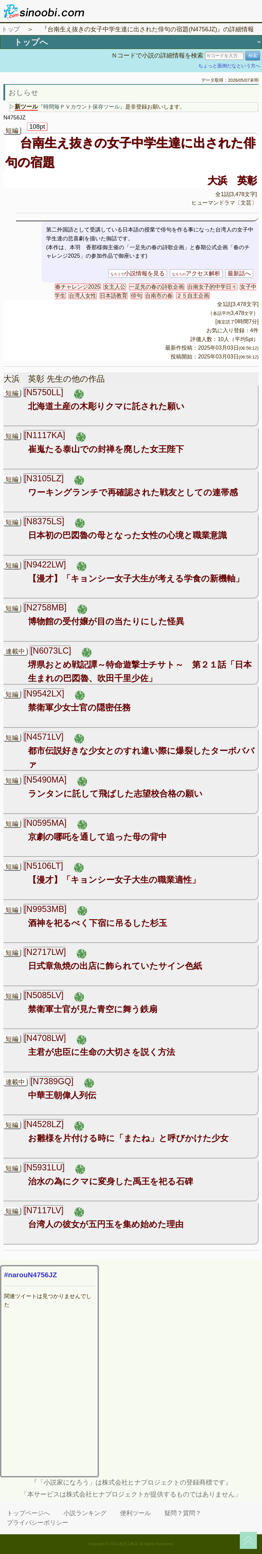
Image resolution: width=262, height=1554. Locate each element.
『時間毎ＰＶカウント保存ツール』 (81, 107)
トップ (10, 29)
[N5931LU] (44, 1167)
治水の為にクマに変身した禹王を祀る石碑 (110, 1181)
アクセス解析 (196, 273)
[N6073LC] (50, 650)
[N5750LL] (43, 392)
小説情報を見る (138, 273)
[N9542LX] (44, 693)
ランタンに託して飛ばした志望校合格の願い (115, 793)
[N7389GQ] (51, 1081)
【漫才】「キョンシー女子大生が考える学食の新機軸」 (136, 578)
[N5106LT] (43, 865)
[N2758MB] (45, 607)
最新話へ (239, 273)
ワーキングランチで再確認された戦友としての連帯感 (133, 492)
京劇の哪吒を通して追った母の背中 (97, 837)
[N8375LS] (44, 521)
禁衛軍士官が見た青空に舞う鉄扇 (92, 1009)
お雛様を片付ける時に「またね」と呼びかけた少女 (128, 1138)
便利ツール (135, 1513)
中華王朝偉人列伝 (62, 1095)
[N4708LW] (45, 1038)
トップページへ (28, 1513)
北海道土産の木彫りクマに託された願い (106, 406)
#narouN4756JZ (30, 1275)
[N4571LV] (43, 736)
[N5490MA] (45, 779)
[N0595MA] (45, 823)
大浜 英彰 (232, 180)
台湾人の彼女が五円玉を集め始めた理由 (106, 1224)
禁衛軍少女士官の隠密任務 (79, 707)
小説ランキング (84, 1513)
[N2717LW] (45, 952)
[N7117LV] (43, 1210)
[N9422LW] (45, 564)
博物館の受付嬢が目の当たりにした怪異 (106, 621)
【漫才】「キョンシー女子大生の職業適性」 (114, 879)
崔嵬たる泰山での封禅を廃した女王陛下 (106, 449)
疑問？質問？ (182, 1513)
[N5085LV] (43, 995)
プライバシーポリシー (37, 1522)
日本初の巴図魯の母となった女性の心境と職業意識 (127, 535)
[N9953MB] (45, 909)
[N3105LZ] (44, 478)
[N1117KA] (44, 435)
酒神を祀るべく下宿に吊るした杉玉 (97, 923)
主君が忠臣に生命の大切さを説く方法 (101, 1052)
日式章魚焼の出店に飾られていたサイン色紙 (115, 966)
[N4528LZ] (44, 1124)
